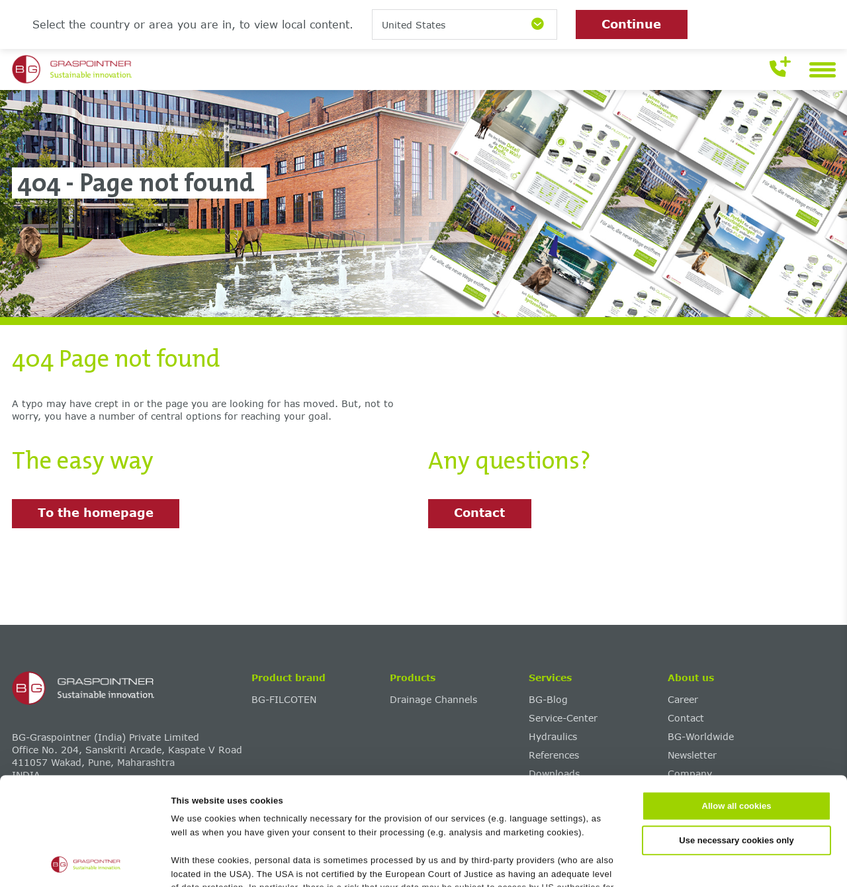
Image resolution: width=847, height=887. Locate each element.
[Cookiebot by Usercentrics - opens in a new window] (86, 862)
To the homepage (96, 512)
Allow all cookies (737, 705)
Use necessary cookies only (736, 739)
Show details (643, 862)
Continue (631, 24)
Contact (479, 512)
